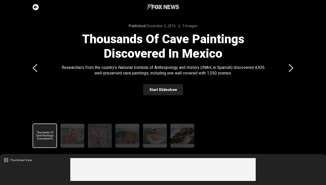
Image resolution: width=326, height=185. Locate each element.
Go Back (36, 7)
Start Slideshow (163, 90)
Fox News (163, 7)
